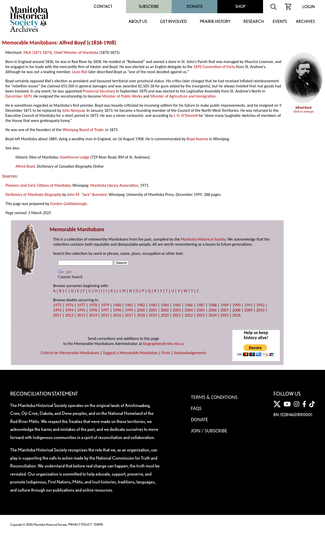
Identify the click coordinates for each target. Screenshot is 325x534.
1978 (93, 305)
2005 (201, 310)
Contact (103, 6)
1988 (212, 305)
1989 (224, 305)
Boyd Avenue (197, 138)
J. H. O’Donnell (186, 115)
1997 (105, 310)
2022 (189, 315)
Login (308, 6)
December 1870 (18, 96)
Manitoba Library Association (114, 185)
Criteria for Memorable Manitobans (70, 352)
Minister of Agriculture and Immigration (183, 96)
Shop (240, 6)
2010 (260, 310)
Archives (305, 22)
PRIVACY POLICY (80, 524)
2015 (105, 315)
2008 (236, 310)
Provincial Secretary (99, 91)
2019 (153, 315)
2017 (129, 315)
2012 (69, 315)
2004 (189, 310)
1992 (260, 305)
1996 (93, 310)
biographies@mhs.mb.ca (163, 343)
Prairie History (215, 22)
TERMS (98, 524)
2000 (141, 310)
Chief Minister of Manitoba (76, 52)
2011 (57, 315)
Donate (195, 6)
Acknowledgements (190, 352)
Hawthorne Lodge (74, 157)
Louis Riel (79, 71)
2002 (165, 310)
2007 (224, 310)
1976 (69, 305)
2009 (248, 310)
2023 (201, 315)
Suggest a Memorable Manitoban (130, 352)
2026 (236, 315)
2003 (177, 310)
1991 (248, 305)
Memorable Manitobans (29, 42)
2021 (177, 315)
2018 (141, 315)
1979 (105, 305)
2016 (117, 315)
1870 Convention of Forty (214, 66)
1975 (57, 305)
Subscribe (149, 6)
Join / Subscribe (209, 431)
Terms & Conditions (214, 397)
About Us (137, 22)
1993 (57, 310)
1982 (141, 305)
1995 (81, 310)
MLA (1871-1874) (37, 52)
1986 (189, 305)
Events (280, 22)
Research (253, 22)
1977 (81, 305)
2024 (212, 315)
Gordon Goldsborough (68, 203)
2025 (224, 315)
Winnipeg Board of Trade (82, 129)
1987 (201, 305)
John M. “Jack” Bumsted (87, 194)
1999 (129, 310)
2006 (212, 310)
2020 (165, 315)
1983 (153, 305)
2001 (153, 310)
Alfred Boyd (25, 166)
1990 (236, 305)
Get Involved (173, 22)
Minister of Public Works (122, 96)
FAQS (196, 408)
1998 (117, 310)
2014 (93, 315)
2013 (81, 315)
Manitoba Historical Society (203, 239)
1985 (177, 305)
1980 (117, 305)
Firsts (165, 352)
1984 (165, 305)
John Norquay (73, 110)
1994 (69, 310)
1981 (129, 305)
